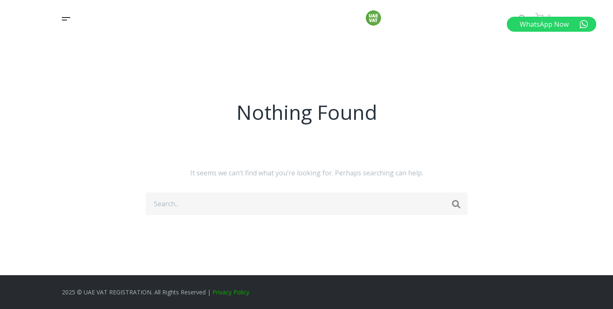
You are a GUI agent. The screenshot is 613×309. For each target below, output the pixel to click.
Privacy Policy (230, 292)
